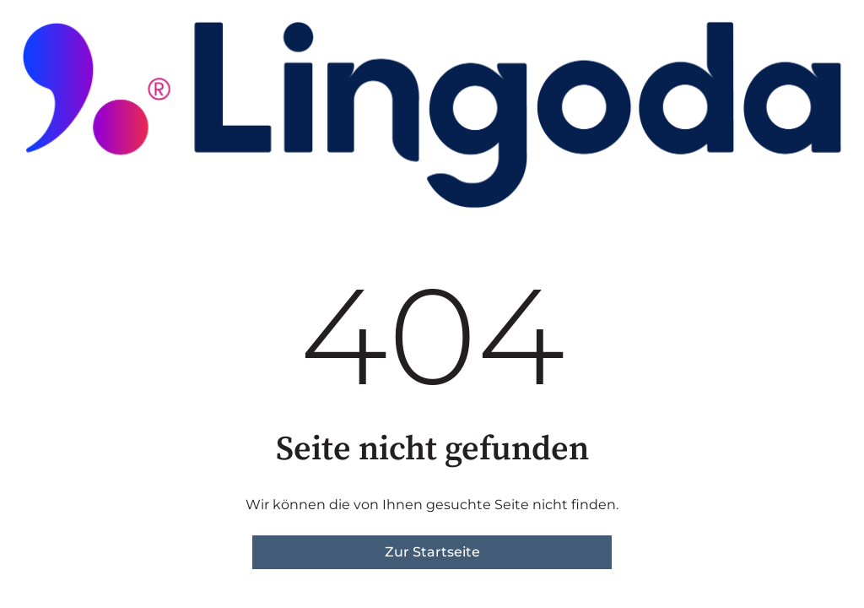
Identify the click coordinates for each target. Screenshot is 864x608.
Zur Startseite (432, 552)
